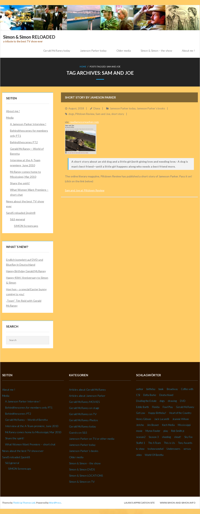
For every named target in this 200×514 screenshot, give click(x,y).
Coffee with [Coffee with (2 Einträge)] (187, 389)
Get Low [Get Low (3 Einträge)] (140, 413)
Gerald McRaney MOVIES (84, 401)
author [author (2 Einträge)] (139, 389)
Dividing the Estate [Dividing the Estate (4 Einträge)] (146, 401)
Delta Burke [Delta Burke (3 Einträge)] (149, 395)
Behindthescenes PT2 (24, 142)
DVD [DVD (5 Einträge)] (182, 401)
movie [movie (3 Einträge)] (139, 431)
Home (83, 66)
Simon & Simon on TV (82, 481)
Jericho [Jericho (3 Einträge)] (140, 424)
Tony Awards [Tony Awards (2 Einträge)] (185, 443)
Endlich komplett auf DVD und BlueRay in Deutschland (24, 262)
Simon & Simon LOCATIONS (86, 475)
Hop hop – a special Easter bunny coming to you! (26, 292)
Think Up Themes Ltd (24, 502)
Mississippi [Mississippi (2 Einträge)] (184, 424)
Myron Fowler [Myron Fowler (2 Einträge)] (153, 431)
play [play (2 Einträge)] (165, 431)
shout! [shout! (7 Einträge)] (177, 437)
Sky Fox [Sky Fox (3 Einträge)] (188, 437)
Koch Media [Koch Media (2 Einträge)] (168, 424)
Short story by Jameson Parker (90, 97)
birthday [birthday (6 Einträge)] (150, 389)
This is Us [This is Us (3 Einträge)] (169, 443)
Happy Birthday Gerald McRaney (26, 271)
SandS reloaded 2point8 (20, 212)
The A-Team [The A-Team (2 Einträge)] (154, 443)
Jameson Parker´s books (151, 108)
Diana (96, 108)
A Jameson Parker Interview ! (28, 124)
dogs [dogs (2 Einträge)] (162, 401)
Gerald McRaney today (82, 426)
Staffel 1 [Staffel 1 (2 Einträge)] (140, 443)
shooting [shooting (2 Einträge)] (166, 437)
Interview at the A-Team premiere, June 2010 (25, 163)
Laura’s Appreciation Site (139, 502)
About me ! (13, 111)
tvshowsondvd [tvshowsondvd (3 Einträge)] (155, 449)
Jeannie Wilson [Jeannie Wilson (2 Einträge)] (180, 419)
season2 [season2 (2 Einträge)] (141, 437)
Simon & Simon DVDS (82, 469)
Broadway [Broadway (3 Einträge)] (172, 389)
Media (10, 117)
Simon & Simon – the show (84, 463)
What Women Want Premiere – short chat (29, 192)
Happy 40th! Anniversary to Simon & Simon (27, 280)
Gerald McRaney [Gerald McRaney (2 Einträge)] (185, 407)
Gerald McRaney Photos (83, 420)
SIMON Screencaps (26, 226)
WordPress (55, 502)
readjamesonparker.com (84, 122)
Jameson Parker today (122, 108)
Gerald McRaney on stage (84, 408)
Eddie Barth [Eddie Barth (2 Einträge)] (142, 407)
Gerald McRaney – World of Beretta (27, 151)
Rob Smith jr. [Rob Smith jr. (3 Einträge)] (178, 431)
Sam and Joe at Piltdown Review (84, 190)
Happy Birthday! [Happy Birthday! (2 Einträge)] (157, 413)
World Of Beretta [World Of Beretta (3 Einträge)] (154, 454)
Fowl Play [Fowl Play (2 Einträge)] (168, 407)
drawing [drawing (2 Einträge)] (172, 401)
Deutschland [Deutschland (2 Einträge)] (166, 395)
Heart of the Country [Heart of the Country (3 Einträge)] (180, 413)
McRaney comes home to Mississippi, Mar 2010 (25, 174)
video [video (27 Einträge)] (139, 454)
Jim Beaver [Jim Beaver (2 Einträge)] (153, 424)
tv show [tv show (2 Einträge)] (140, 449)
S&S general (17, 219)
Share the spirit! (20, 183)
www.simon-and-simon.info (177, 502)
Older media (76, 457)
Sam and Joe (103, 114)
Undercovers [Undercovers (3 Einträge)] (173, 449)
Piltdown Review (84, 114)
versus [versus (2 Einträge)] (187, 449)
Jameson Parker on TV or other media (91, 438)
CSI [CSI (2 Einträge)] (138, 395)
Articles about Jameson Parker (87, 395)
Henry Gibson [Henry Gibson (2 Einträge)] (143, 419)
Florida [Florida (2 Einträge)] (155, 407)
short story (117, 114)
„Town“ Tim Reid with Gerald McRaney (23, 303)
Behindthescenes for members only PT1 (29, 133)
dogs (71, 114)
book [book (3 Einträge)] (161, 389)
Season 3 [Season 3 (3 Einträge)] (154, 437)
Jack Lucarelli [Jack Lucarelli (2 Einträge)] (161, 419)
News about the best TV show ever (25, 204)
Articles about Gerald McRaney (87, 389)
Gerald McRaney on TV (83, 414)
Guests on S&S (78, 432)
